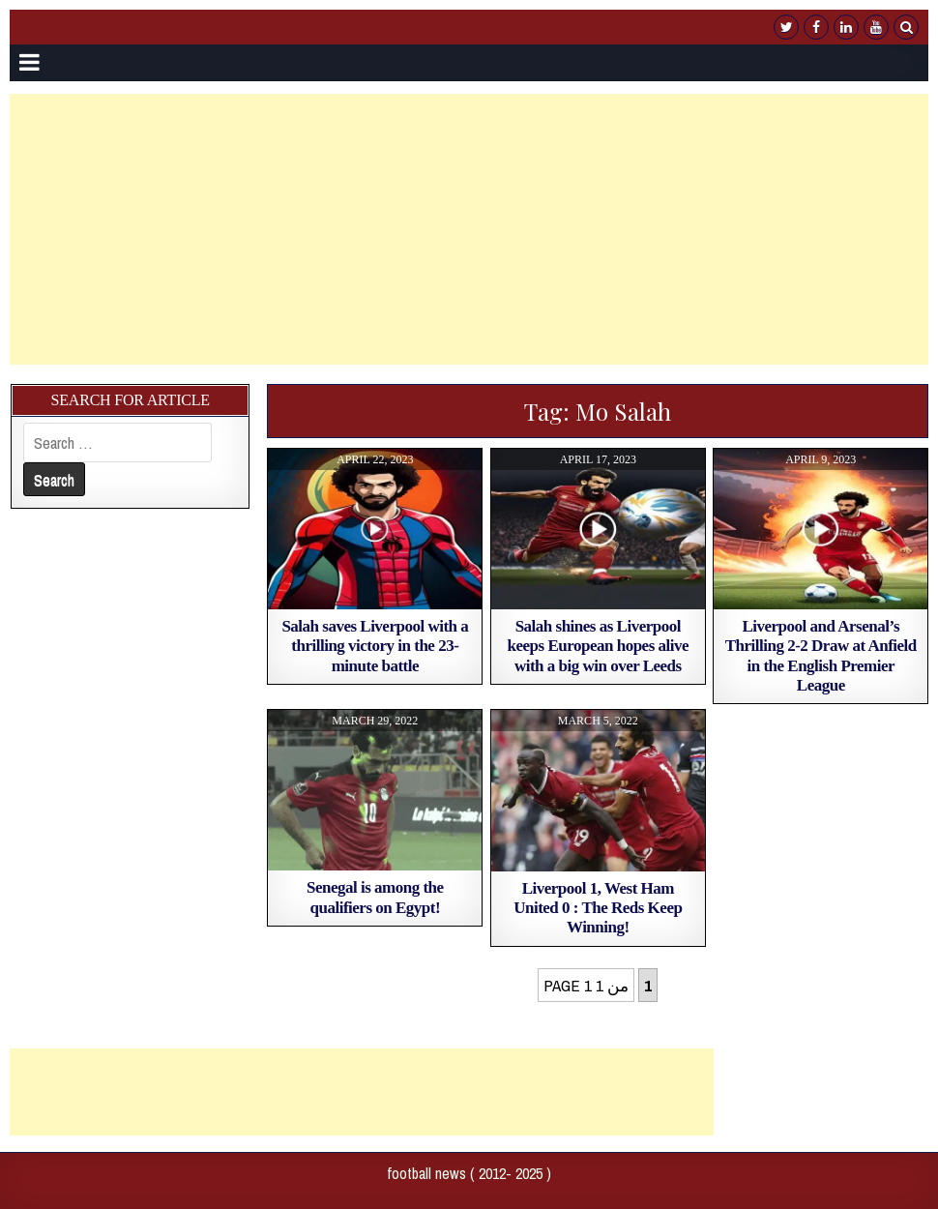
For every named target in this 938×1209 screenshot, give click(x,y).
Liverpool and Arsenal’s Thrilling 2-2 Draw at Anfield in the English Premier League (821, 655)
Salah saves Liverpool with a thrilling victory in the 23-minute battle (374, 646)
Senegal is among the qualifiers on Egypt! (375, 897)
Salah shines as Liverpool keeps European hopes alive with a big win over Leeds (598, 646)
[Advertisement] (469, 229)
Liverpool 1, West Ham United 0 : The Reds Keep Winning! (597, 908)
